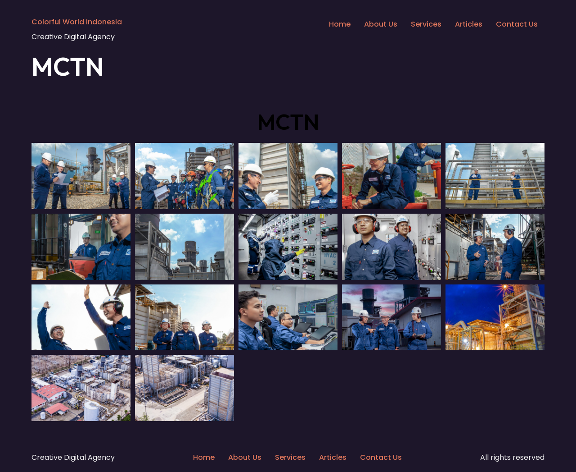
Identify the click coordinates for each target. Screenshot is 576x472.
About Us (380, 24)
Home (340, 24)
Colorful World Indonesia (77, 22)
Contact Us (517, 24)
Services (426, 24)
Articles (468, 24)
